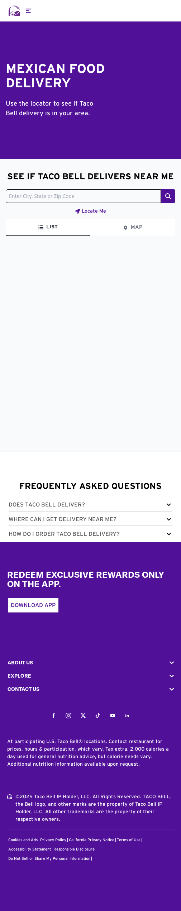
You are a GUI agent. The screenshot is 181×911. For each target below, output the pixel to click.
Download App (33, 605)
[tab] (48, 227)
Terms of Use (128, 840)
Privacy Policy (53, 840)
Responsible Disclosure (74, 849)
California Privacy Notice (91, 840)
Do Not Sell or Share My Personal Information (49, 859)
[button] (90, 506)
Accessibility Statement (29, 849)
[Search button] (168, 196)
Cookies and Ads (23, 840)
